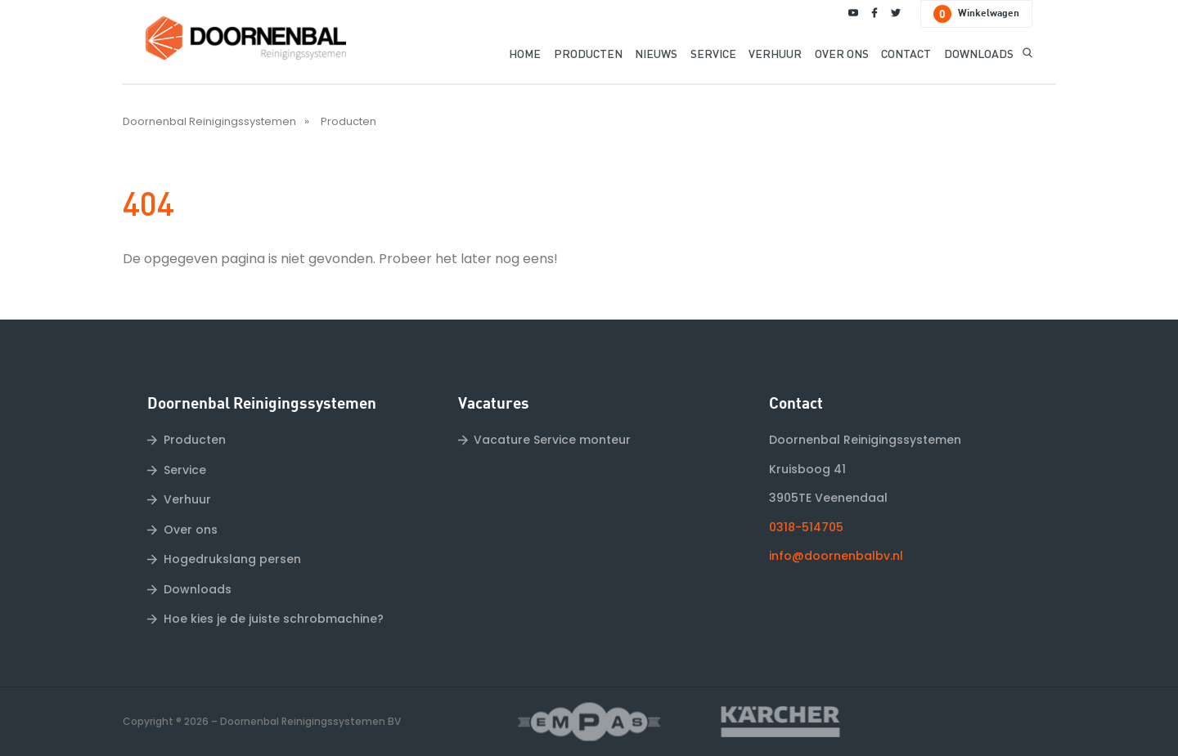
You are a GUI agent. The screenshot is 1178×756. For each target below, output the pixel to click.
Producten (348, 121)
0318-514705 (806, 527)
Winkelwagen (976, 14)
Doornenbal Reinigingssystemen (209, 121)
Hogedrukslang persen (232, 559)
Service (185, 470)
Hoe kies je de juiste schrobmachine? (274, 619)
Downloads (198, 589)
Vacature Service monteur (552, 440)
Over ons (191, 529)
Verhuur (187, 499)
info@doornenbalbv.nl (836, 556)
